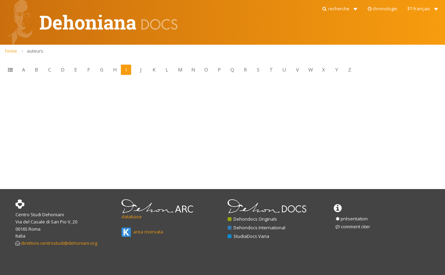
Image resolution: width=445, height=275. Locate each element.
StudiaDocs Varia (248, 236)
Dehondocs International (256, 227)
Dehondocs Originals (252, 219)
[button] (339, 7)
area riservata (142, 232)
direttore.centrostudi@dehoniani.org (59, 243)
